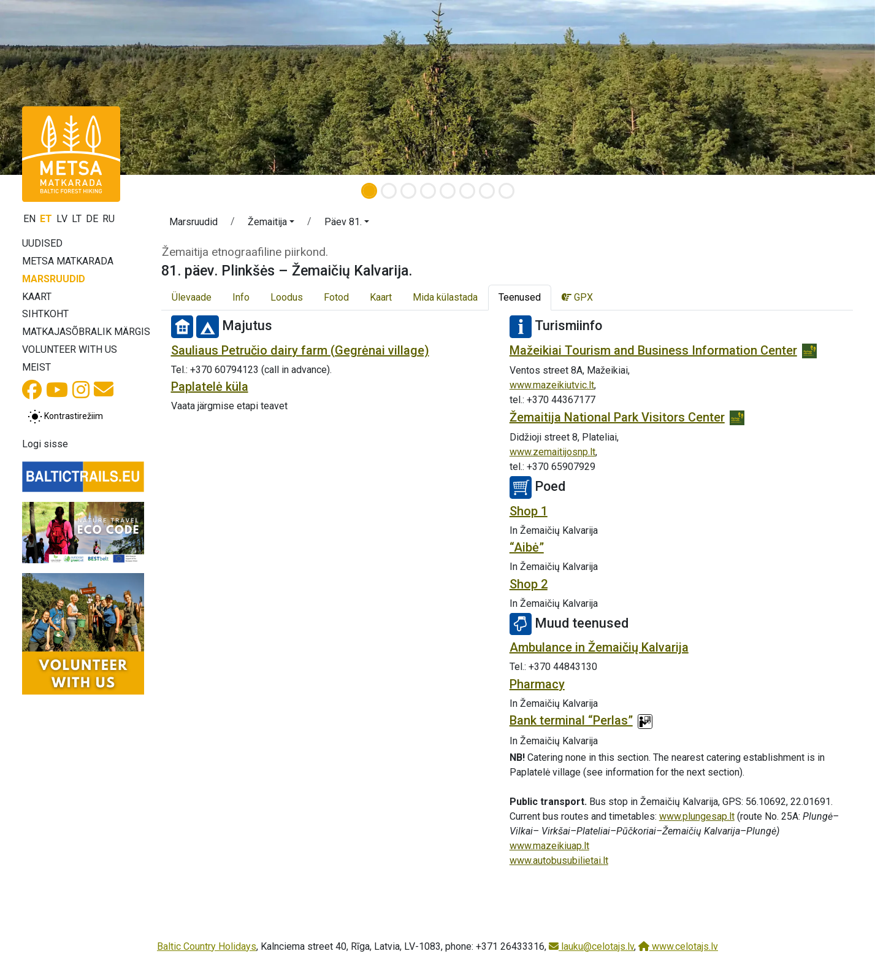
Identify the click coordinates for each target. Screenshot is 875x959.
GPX (577, 297)
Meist (36, 367)
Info (241, 297)
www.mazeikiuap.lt (549, 846)
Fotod (336, 297)
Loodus (286, 297)
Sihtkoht (45, 314)
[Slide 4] (428, 191)
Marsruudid (53, 279)
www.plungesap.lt (697, 816)
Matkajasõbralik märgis (86, 331)
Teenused (520, 297)
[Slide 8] (506, 191)
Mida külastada (445, 297)
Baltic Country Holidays (206, 946)
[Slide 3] (408, 191)
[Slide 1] (369, 191)
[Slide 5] (448, 191)
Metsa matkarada (67, 261)
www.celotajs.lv (678, 946)
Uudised (42, 243)
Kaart (37, 296)
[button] (65, 87)
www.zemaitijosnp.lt (552, 452)
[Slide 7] (487, 191)
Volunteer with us (69, 349)
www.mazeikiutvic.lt (552, 385)
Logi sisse (45, 444)
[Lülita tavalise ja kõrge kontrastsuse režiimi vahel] (65, 416)
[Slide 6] (467, 191)
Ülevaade (192, 297)
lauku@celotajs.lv (591, 946)
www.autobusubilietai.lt (559, 860)
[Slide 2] (389, 191)
